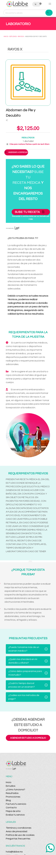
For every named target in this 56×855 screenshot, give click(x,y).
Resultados (12, 793)
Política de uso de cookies (20, 835)
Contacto (11, 807)
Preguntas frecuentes (18, 838)
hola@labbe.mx (14, 851)
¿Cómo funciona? (15, 789)
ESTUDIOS (13, 36)
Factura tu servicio (16, 804)
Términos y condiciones (18, 828)
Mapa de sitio (13, 811)
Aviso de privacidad (16, 831)
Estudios (10, 786)
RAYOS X (21, 36)
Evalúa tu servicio (15, 815)
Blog (8, 800)
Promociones (13, 797)
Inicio (8, 782)
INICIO (6, 36)
